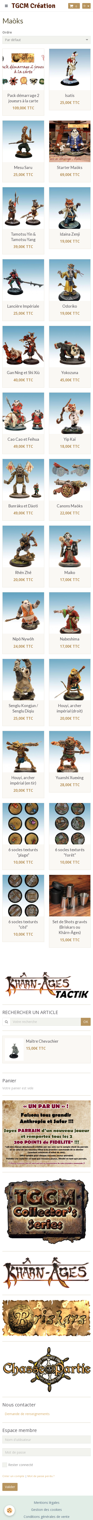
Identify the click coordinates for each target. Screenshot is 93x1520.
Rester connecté (17, 1465)
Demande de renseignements (27, 1414)
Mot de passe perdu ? (40, 1476)
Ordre (7, 32)
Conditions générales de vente (47, 1516)
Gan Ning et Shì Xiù (23, 372)
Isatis (69, 95)
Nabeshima (69, 639)
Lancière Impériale (23, 306)
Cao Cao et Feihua (23, 439)
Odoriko (69, 306)
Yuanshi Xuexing (70, 777)
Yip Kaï (70, 439)
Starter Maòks (69, 167)
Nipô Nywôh (23, 639)
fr (85, 6)
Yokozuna (69, 372)
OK (85, 1021)
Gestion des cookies (46, 1509)
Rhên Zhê (23, 572)
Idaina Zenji (70, 234)
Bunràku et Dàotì (23, 505)
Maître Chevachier (42, 1041)
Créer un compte (13, 1476)
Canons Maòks (70, 505)
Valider (10, 1487)
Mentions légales (47, 1502)
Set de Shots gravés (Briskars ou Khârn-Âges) (69, 927)
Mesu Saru (23, 167)
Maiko (69, 572)
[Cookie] (9, 1510)
